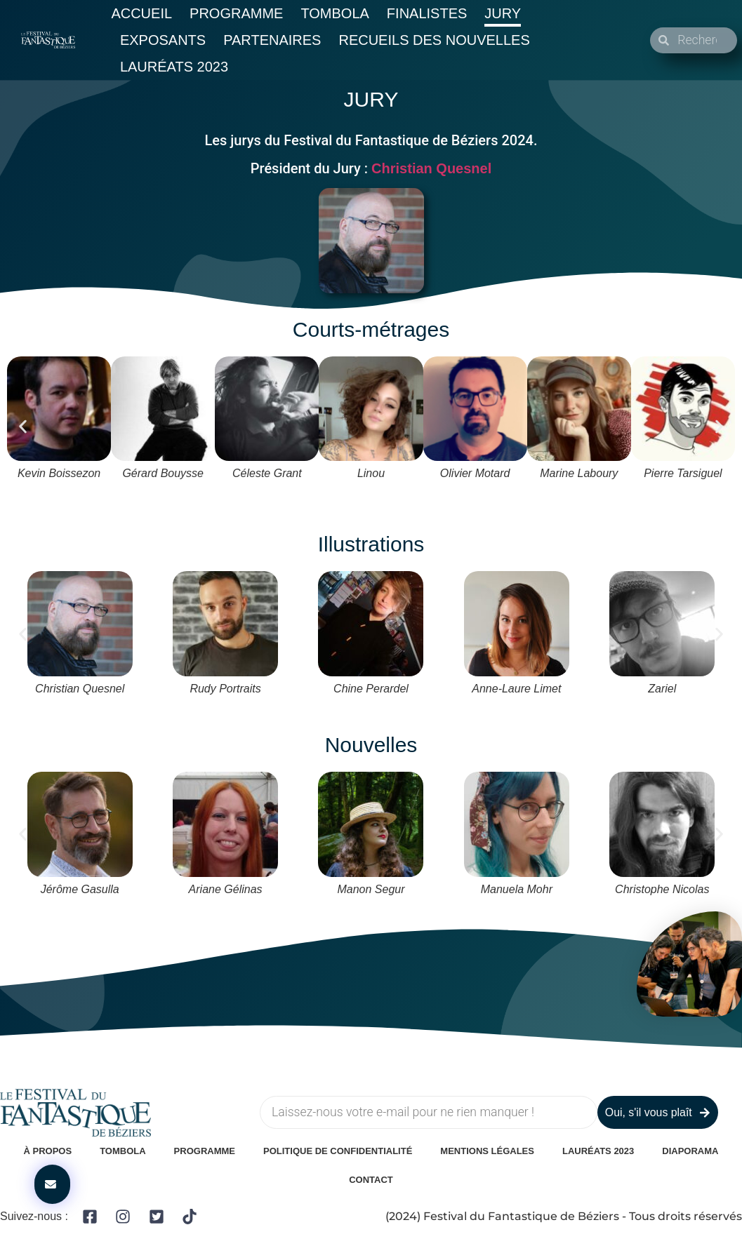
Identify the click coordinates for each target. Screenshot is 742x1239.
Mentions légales (487, 1151)
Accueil (141, 13)
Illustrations (371, 544)
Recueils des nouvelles (433, 40)
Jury (502, 13)
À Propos (48, 1151)
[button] (23, 427)
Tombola (334, 13)
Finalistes (427, 13)
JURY (371, 99)
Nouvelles (371, 744)
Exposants (163, 40)
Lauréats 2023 (174, 66)
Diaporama (690, 1151)
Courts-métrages (371, 329)
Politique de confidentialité (337, 1151)
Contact (371, 1179)
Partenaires (272, 40)
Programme (236, 13)
